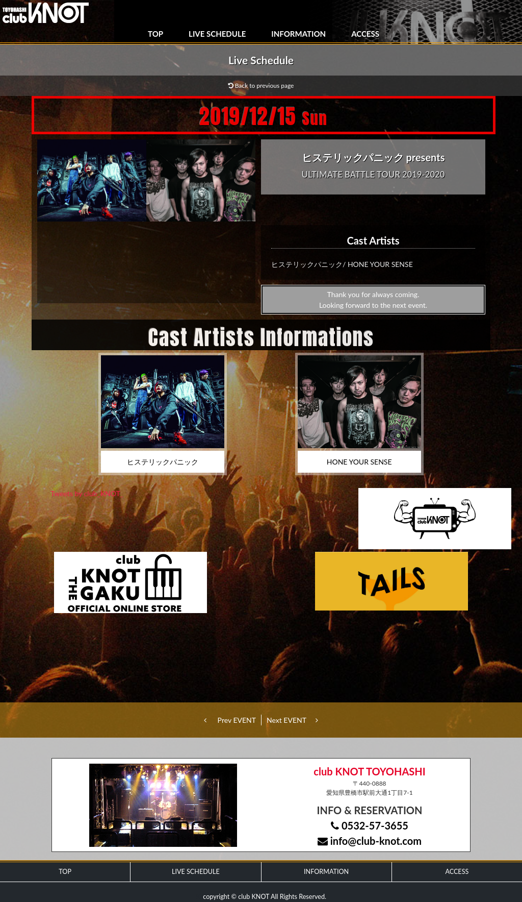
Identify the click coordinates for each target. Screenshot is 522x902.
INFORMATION (298, 33)
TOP (155, 33)
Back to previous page (261, 85)
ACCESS (365, 33)
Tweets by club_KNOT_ (86, 493)
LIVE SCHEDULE (217, 33)
